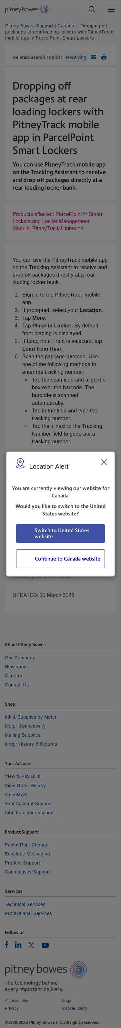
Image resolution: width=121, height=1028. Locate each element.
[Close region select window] (104, 462)
